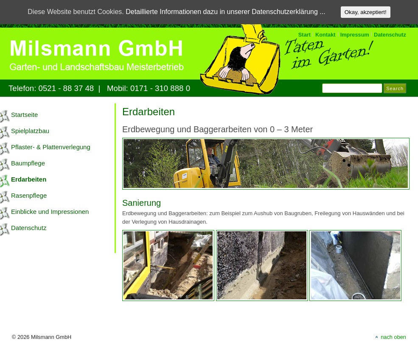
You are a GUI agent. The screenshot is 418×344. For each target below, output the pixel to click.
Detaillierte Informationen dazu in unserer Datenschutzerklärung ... (225, 11)
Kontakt (325, 34)
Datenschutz (390, 34)
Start (304, 34)
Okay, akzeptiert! (366, 12)
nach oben (393, 337)
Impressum (354, 34)
